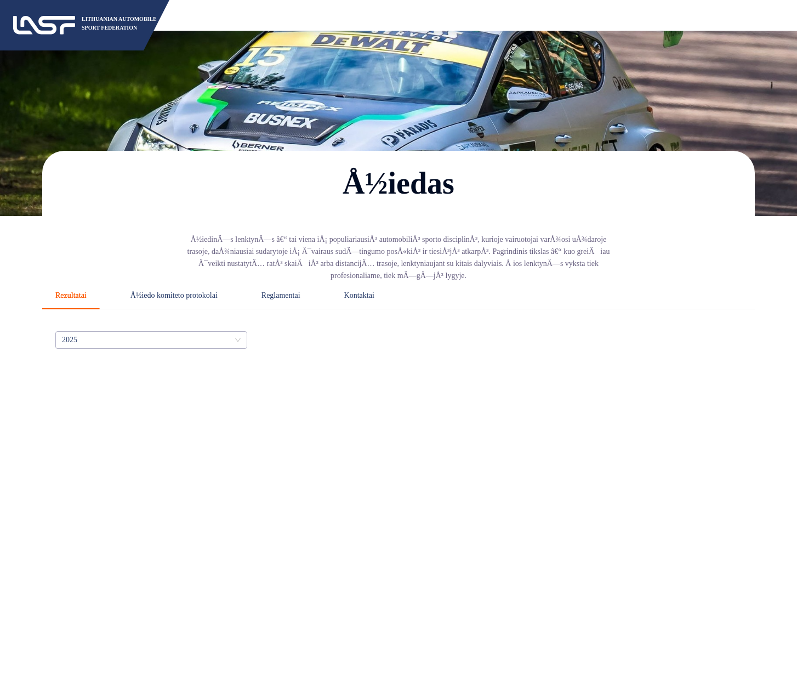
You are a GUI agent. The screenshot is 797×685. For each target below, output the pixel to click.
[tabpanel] (398, 340)
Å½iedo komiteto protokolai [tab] (174, 295)
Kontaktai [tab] (359, 295)
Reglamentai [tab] (280, 295)
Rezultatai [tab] (71, 295)
